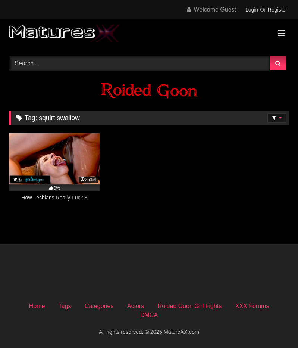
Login (251, 10)
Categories (99, 306)
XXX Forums (252, 306)
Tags (65, 306)
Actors (135, 306)
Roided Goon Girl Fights (190, 306)
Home (37, 306)
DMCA (149, 315)
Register (277, 10)
